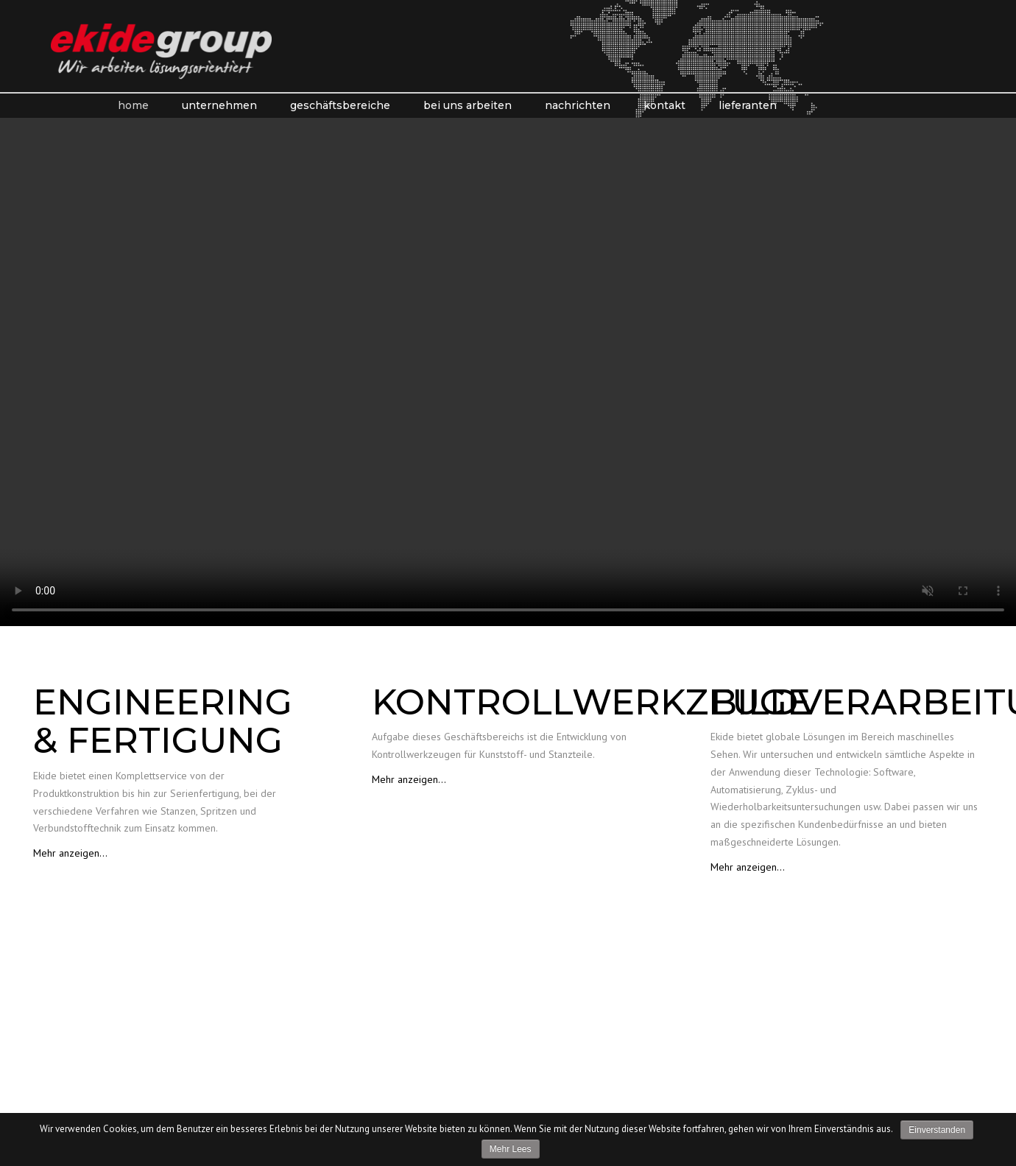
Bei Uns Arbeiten (467, 105)
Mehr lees (511, 1149)
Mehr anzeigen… (70, 853)
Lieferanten (748, 105)
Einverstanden (937, 1130)
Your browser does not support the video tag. (508, 372)
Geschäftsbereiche (340, 105)
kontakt (664, 105)
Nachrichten (577, 105)
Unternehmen (219, 105)
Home (133, 105)
